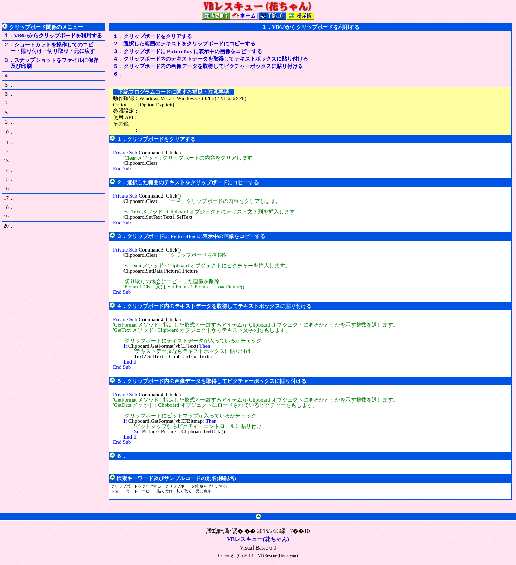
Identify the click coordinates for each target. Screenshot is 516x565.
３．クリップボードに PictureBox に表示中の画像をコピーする (187, 51)
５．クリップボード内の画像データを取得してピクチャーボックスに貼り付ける (208, 66)
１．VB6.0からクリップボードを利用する (53, 35)
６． (121, 74)
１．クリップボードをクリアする (152, 36)
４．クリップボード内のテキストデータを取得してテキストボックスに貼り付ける (210, 59)
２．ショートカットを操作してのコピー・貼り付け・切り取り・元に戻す (49, 48)
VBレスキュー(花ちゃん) (258, 539)
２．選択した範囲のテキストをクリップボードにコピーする (184, 43)
